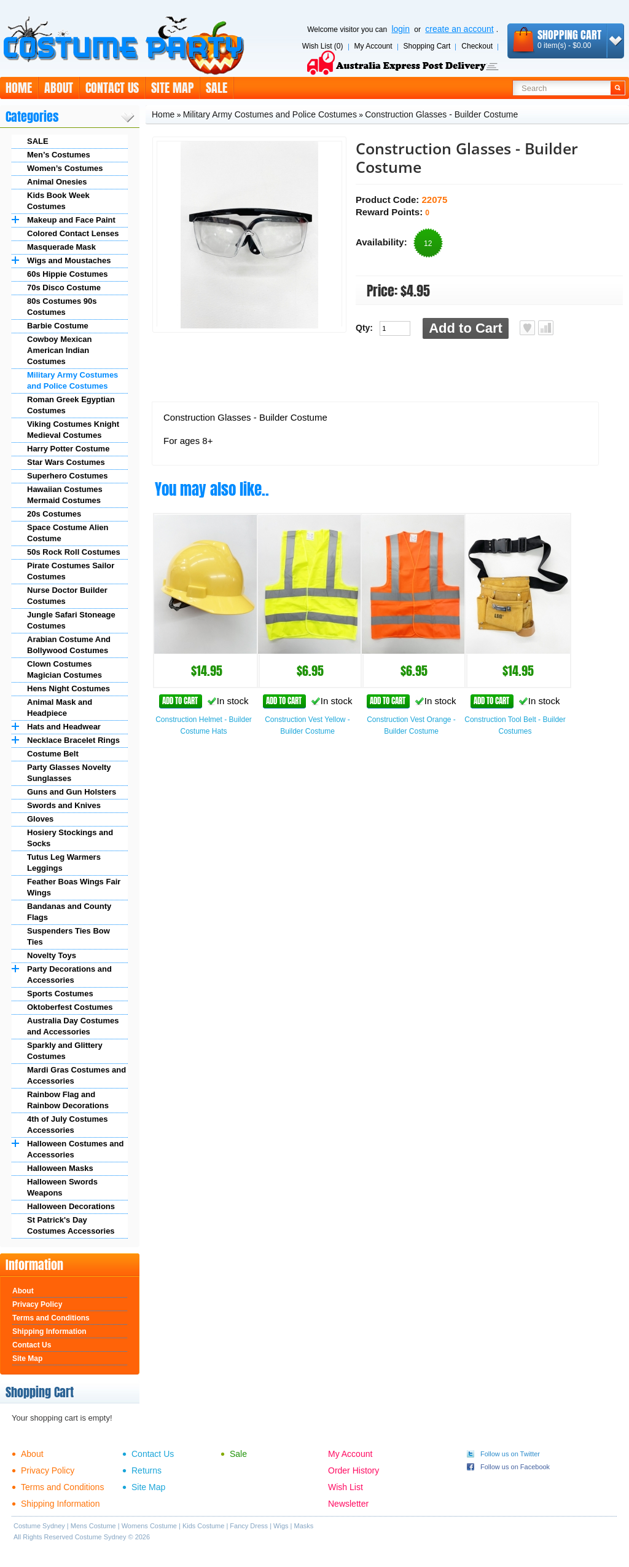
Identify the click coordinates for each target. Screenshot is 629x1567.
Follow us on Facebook (515, 1466)
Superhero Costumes (67, 475)
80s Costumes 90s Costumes (61, 306)
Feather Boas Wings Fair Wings (73, 887)
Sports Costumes (60, 993)
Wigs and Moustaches (69, 260)
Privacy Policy (37, 1304)
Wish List (345, 1487)
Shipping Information (49, 1331)
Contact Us (112, 87)
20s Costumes (54, 513)
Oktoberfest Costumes (69, 1007)
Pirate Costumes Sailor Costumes (70, 571)
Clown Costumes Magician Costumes (64, 669)
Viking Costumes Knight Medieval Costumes (73, 429)
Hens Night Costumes (68, 688)
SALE (38, 141)
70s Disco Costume (64, 287)
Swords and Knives (64, 805)
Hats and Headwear (64, 726)
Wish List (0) (322, 46)
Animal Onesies (57, 181)
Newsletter (348, 1504)
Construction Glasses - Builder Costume (441, 114)
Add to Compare (545, 327)
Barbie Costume (57, 325)
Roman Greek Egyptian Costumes (71, 405)
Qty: (364, 328)
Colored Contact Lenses (73, 233)
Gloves (40, 818)
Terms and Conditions (51, 1318)
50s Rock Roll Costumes (73, 552)
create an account (459, 29)
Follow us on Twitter (510, 1454)
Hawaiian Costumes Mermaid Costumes (65, 495)
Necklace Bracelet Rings (73, 740)
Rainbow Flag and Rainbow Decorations (68, 1100)
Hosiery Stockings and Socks (70, 838)
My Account (373, 46)
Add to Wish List (527, 327)
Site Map (172, 87)
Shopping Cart (427, 46)
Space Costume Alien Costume (67, 533)
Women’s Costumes (65, 168)
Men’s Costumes (58, 154)
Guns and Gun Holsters (71, 791)
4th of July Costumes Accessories (67, 1124)
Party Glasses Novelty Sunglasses (69, 773)
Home (19, 87)
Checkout (477, 46)
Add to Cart (465, 328)
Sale (216, 87)
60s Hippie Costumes (67, 274)
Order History (353, 1470)
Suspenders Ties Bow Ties (68, 936)
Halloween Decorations (71, 1206)
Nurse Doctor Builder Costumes (67, 595)
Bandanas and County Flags (69, 912)
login (400, 29)
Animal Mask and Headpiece (59, 707)
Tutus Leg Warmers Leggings (64, 862)
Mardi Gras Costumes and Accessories (76, 1075)
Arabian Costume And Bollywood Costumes (69, 645)
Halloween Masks (60, 1168)
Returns (146, 1470)
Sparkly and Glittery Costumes (65, 1051)
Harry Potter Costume (68, 448)
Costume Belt (53, 753)
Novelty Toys (51, 955)
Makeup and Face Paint (71, 219)
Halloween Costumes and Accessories (75, 1149)
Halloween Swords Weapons (62, 1187)
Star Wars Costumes (66, 462)
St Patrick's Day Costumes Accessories (71, 1225)
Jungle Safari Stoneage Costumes (71, 620)
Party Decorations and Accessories (69, 974)
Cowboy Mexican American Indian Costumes (59, 350)
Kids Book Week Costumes (58, 201)
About (58, 87)
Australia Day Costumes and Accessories (73, 1026)
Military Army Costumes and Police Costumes (72, 380)
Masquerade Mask (61, 247)
